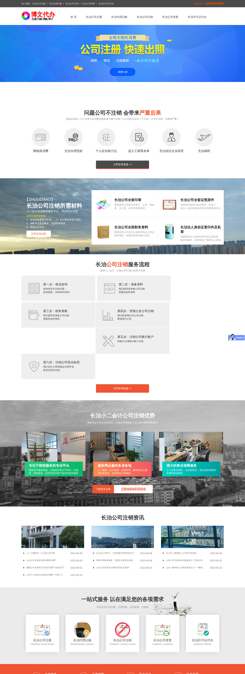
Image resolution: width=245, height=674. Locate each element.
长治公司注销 (72, 3)
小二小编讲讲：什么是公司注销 (40, 504)
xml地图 (122, 654)
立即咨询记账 (38, 233)
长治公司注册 (39, 3)
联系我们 (96, 654)
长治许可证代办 (106, 3)
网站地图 (135, 654)
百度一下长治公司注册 (96, 663)
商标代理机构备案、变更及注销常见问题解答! (116, 512)
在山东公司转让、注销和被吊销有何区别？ (115, 504)
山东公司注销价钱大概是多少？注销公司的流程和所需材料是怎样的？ (188, 512)
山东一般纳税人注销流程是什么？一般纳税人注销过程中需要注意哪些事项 (188, 519)
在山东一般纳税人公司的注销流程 (181, 504)
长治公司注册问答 (121, 663)
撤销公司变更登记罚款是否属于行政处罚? (45, 519)
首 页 (73, 17)
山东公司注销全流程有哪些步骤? (41, 512)
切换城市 (109, 654)
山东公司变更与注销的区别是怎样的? (113, 519)
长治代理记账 (55, 3)
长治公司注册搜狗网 (144, 663)
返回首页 (76, 650)
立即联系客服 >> (122, 164)
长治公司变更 (88, 3)
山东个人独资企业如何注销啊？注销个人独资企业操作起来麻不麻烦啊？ (48, 526)
